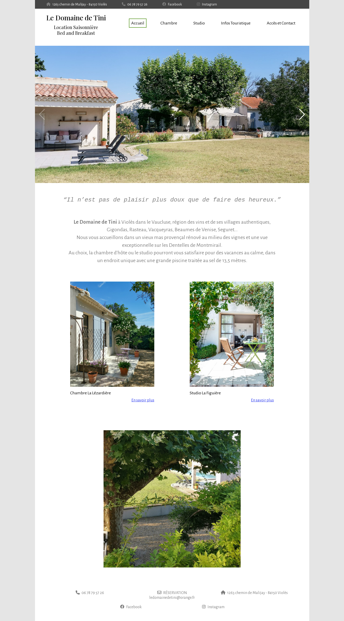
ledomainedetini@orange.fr (172, 598)
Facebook (172, 4)
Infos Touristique (236, 23)
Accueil (137, 23)
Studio (199, 23)
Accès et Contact (281, 23)
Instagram (207, 4)
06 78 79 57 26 (134, 4)
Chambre (168, 23)
